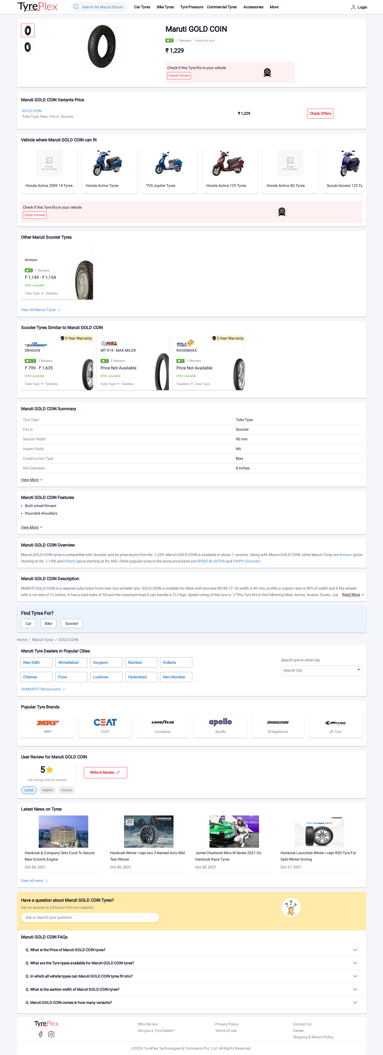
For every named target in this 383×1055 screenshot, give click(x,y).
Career (298, 1030)
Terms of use (225, 1030)
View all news (32, 880)
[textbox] (321, 670)
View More (29, 479)
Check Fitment (179, 75)
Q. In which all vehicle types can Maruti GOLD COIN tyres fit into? (79, 976)
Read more (351, 594)
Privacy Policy (226, 1024)
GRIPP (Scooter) (246, 561)
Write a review (105, 772)
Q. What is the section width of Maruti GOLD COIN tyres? (72, 989)
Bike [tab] (48, 623)
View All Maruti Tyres (38, 310)
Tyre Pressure (191, 7)
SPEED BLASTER (211, 561)
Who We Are (148, 1024)
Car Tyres (142, 7)
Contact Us (302, 1024)
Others (70, 561)
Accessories (253, 7)
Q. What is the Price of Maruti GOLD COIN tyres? (65, 950)
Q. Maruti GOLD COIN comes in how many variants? (69, 1002)
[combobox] (321, 670)
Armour (345, 555)
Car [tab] (28, 623)
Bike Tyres (165, 7)
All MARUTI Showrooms (41, 689)
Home (22, 639)
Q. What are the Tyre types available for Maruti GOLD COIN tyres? (80, 963)
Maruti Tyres (42, 639)
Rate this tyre (205, 40)
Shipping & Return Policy (313, 1037)
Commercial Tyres (222, 7)
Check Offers (320, 113)
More (274, 7)
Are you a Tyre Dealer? (156, 1030)
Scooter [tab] (71, 623)
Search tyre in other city (300, 660)
